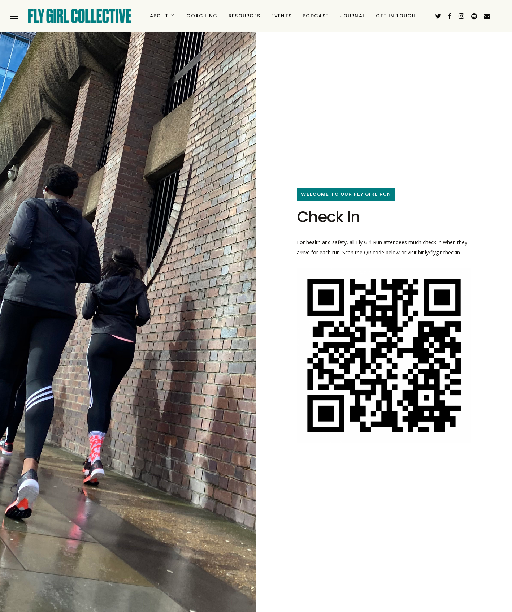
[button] (14, 16)
